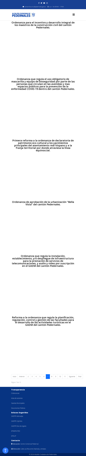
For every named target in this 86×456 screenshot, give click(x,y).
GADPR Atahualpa (17, 416)
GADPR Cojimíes (16, 421)
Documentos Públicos (18, 408)
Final (79, 376)
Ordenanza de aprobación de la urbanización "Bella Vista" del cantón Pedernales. (43, 203)
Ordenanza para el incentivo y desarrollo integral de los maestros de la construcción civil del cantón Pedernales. (43, 25)
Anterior (22, 376)
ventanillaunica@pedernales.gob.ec (35, 7)
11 (65, 376)
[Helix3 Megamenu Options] (74, 14)
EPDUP (13, 436)
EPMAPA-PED (15, 431)
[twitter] (41, 3)
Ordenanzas (15, 393)
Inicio (14, 376)
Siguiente (72, 376)
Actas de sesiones (17, 398)
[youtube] (44, 3)
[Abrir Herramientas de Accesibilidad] (5, 451)
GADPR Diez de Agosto (18, 426)
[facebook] (38, 3)
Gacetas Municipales (18, 403)
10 (60, 376)
